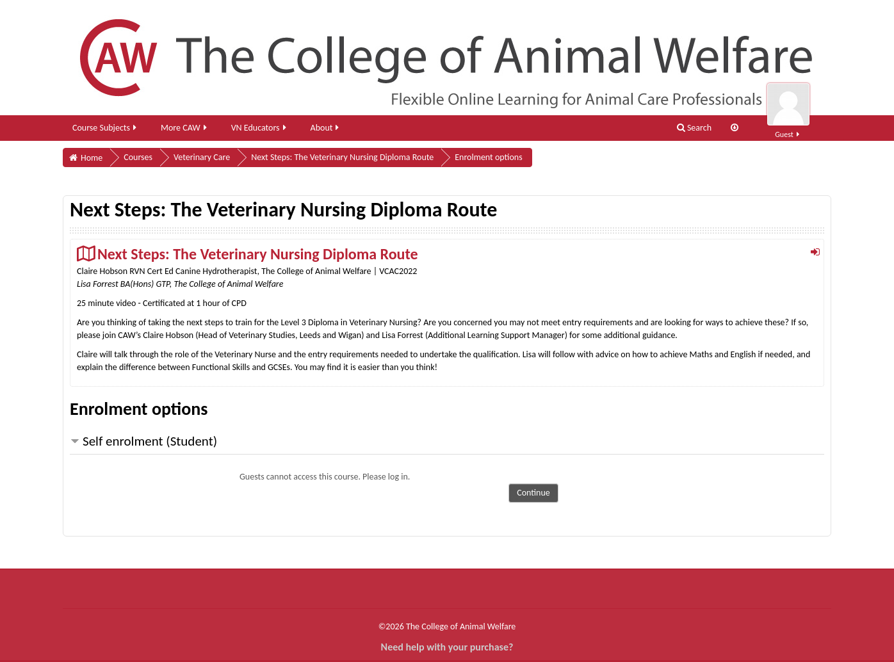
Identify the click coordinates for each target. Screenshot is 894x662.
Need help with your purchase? (447, 647)
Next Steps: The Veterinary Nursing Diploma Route (257, 254)
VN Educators (259, 127)
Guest (788, 127)
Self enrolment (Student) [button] (150, 441)
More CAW (185, 127)
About (326, 127)
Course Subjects (105, 127)
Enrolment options (488, 157)
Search (694, 127)
